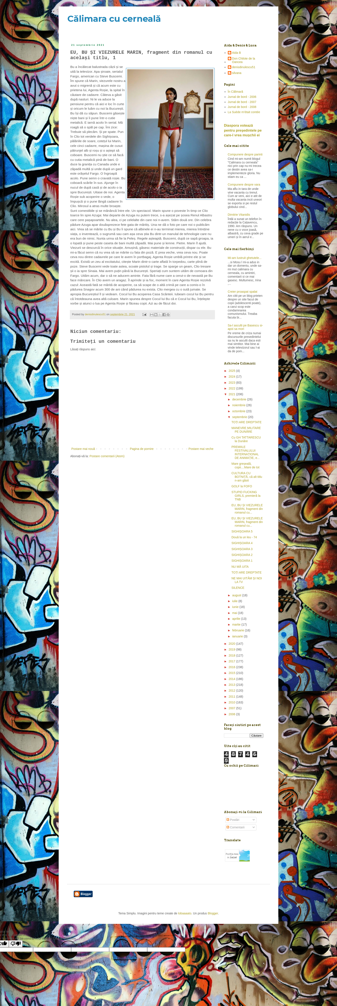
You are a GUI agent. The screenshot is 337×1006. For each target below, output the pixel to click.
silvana (237, 73)
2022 (232, 388)
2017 (232, 661)
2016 (232, 667)
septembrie (240, 417)
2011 (232, 696)
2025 (232, 370)
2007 (232, 708)
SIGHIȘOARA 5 (242, 531)
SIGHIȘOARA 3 (242, 549)
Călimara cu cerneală (114, 18)
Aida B (236, 52)
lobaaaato (184, 913)
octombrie (239, 411)
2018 (232, 655)
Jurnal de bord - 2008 (242, 107)
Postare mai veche (200, 449)
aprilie (236, 618)
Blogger (213, 913)
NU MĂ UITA (240, 566)
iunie (235, 607)
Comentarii (236, 827)
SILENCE (237, 587)
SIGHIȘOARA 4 (242, 543)
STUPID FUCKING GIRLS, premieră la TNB (245, 495)
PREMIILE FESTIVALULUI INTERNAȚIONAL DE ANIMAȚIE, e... (245, 452)
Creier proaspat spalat (242, 291)
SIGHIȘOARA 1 (242, 560)
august (237, 595)
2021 (232, 394)
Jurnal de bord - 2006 (242, 96)
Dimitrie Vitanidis (239, 214)
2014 (232, 679)
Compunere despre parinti (245, 154)
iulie (235, 601)
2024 (232, 376)
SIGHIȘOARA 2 (242, 555)
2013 (232, 684)
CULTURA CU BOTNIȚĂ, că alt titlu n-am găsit (246, 476)
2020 (232, 643)
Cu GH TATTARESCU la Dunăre (246, 439)
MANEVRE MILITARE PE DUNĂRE (246, 429)
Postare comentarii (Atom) (107, 456)
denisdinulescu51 (243, 67)
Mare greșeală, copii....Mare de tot (245, 465)
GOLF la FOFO (241, 486)
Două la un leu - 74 (244, 537)
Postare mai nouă (83, 449)
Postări (233, 819)
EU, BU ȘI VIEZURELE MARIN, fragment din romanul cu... (247, 508)
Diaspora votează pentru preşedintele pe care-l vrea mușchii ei (243, 130)
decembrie (239, 399)
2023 (232, 382)
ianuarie (238, 636)
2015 (232, 673)
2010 (232, 702)
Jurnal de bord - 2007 (242, 102)
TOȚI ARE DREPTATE (246, 422)
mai (235, 613)
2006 (232, 714)
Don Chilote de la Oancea (243, 60)
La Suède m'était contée (244, 112)
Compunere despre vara (244, 184)
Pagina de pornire (142, 449)
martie (236, 624)
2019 (232, 649)
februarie (238, 630)
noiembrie (239, 405)
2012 (232, 690)
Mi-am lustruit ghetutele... (245, 258)
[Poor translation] (16, 943)
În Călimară (235, 91)
